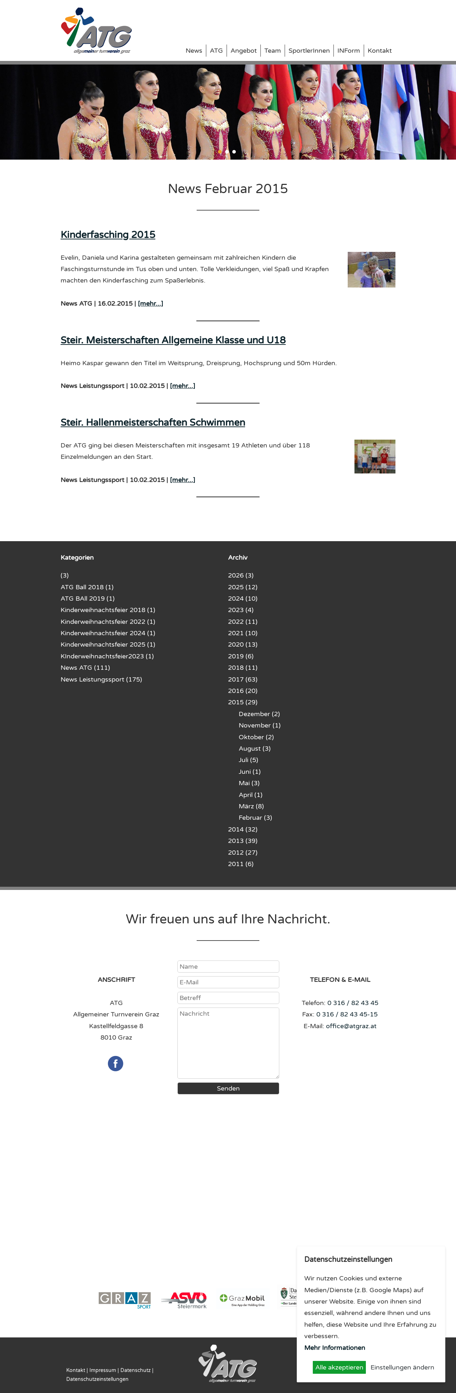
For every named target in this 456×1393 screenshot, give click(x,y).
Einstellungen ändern (402, 1367)
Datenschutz (135, 1370)
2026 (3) (241, 575)
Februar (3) (255, 818)
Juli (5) (248, 760)
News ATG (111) (85, 668)
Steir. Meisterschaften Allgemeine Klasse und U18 (173, 340)
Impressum (102, 1370)
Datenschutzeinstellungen (97, 1379)
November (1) (260, 725)
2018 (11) (243, 668)
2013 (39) (243, 841)
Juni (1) (250, 772)
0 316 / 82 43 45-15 (347, 1014)
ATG (216, 51)
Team (272, 51)
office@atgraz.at (351, 1026)
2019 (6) (241, 656)
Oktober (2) (256, 737)
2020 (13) (243, 644)
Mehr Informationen (334, 1348)
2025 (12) (243, 587)
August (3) (255, 748)
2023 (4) (241, 610)
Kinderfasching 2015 (108, 235)
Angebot (243, 51)
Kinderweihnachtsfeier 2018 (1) (108, 610)
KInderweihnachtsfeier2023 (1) (107, 656)
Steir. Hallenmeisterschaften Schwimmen (153, 423)
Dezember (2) (259, 714)
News (194, 51)
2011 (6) (241, 864)
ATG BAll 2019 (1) (88, 598)
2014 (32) (243, 829)
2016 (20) (243, 691)
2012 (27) (243, 852)
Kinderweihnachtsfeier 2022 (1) (108, 622)
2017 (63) (243, 679)
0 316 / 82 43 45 (352, 1003)
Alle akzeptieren (339, 1367)
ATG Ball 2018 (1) (87, 587)
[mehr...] (150, 303)
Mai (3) (249, 783)
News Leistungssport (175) (101, 679)
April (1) (251, 795)
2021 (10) (243, 633)
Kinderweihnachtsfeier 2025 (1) (108, 644)
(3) (65, 575)
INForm (348, 51)
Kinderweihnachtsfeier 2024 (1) (108, 633)
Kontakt (380, 51)
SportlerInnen (309, 51)
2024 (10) (243, 598)
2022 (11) (243, 622)
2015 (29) (243, 702)
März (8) (251, 806)
